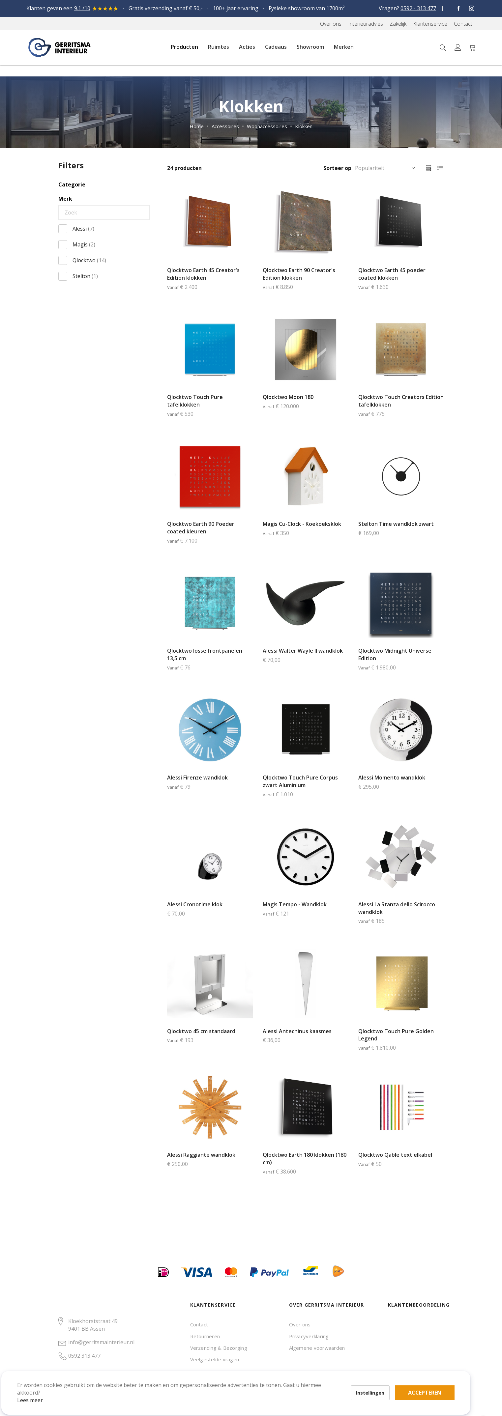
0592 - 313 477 (418, 8)
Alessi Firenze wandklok (197, 777)
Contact (199, 1324)
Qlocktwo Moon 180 (288, 397)
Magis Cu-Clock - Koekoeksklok (302, 523)
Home (197, 126)
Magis (84, 244)
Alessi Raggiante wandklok (201, 1154)
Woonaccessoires (267, 126)
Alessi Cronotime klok (194, 904)
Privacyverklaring (309, 1336)
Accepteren (228, 1379)
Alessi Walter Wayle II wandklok (303, 650)
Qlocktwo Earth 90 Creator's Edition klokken (299, 274)
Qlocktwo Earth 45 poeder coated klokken (392, 274)
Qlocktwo (89, 260)
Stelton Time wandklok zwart (396, 523)
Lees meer (39, 1391)
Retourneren (205, 1336)
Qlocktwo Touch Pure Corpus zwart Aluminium (300, 781)
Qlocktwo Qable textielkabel (395, 1154)
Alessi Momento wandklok (391, 777)
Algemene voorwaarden (317, 1348)
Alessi (83, 228)
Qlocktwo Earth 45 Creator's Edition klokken (203, 274)
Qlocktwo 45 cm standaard (201, 1031)
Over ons (300, 1324)
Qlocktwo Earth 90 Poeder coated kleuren (200, 527)
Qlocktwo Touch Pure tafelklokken (195, 400)
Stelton (85, 276)
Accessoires (225, 126)
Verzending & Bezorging (218, 1348)
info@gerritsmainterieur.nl (101, 1342)
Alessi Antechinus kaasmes (297, 1031)
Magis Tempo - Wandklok (295, 904)
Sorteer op (337, 168)
